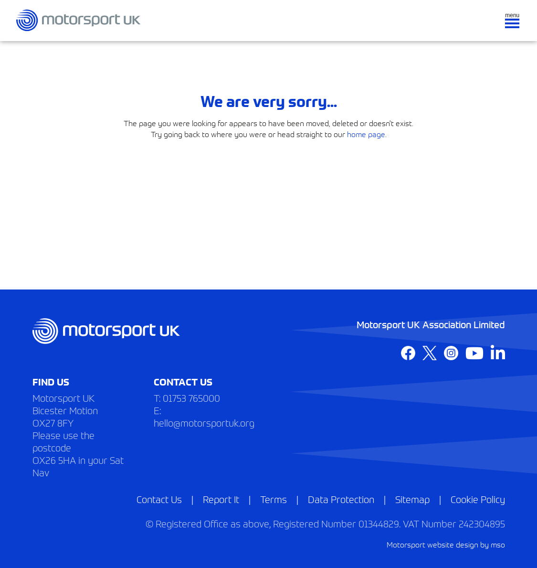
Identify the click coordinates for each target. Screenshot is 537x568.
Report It (221, 499)
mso (498, 544)
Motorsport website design (432, 544)
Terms (273, 499)
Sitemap (412, 499)
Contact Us (159, 499)
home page (366, 134)
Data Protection (341, 499)
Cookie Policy (478, 499)
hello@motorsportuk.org (204, 423)
